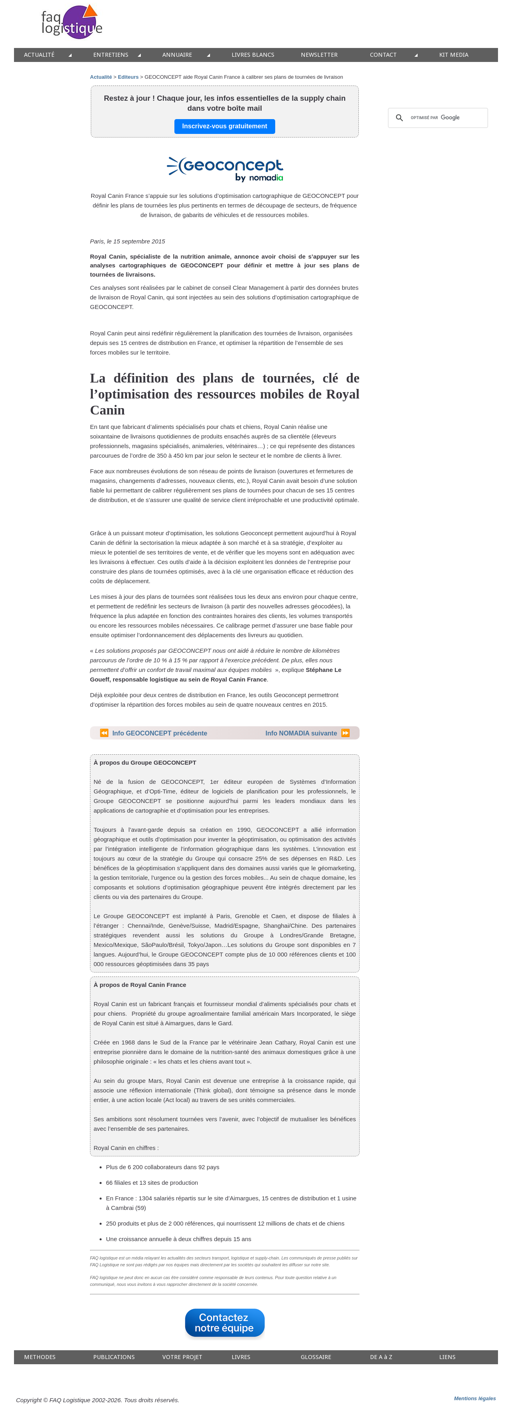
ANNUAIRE (177, 55)
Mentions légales (475, 1398)
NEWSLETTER (319, 55)
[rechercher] (437, 118)
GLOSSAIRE (316, 1357)
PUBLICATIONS (114, 1357)
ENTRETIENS (110, 55)
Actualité (101, 77)
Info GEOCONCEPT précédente (159, 733)
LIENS (447, 1357)
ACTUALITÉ (39, 55)
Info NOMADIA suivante (301, 733)
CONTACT (383, 55)
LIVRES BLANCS (253, 55)
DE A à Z (381, 1357)
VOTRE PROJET (182, 1357)
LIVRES (241, 1357)
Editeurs (128, 77)
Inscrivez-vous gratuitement (225, 126)
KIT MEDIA (453, 55)
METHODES (40, 1357)
